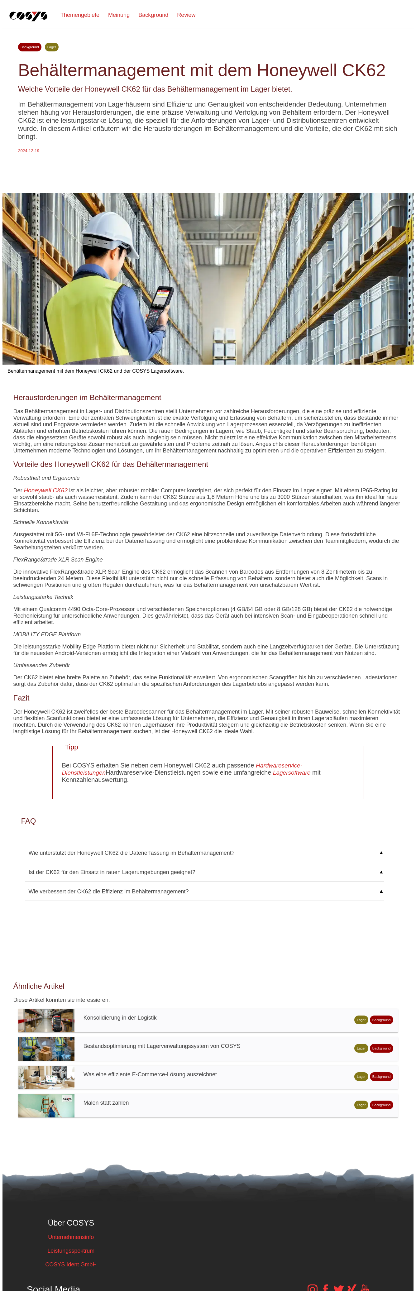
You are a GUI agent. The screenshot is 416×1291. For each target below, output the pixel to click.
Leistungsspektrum (70, 1251)
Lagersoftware (291, 772)
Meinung (119, 15)
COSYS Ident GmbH (71, 1264)
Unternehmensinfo (71, 1237)
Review (186, 15)
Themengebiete (79, 15)
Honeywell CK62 (46, 490)
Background (153, 15)
